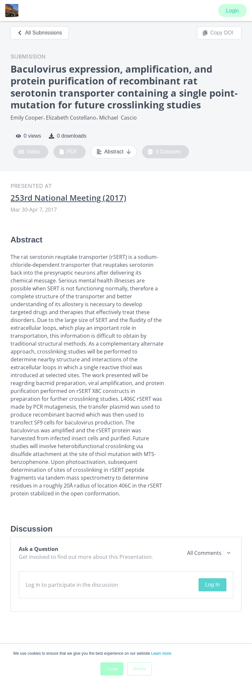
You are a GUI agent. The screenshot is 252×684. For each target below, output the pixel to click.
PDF (68, 152)
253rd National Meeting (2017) (68, 198)
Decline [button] (139, 669)
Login (232, 10)
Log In (212, 584)
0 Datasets (164, 152)
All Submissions (39, 32)
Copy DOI (217, 33)
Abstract (114, 152)
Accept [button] (112, 669)
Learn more (161, 653)
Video (29, 152)
